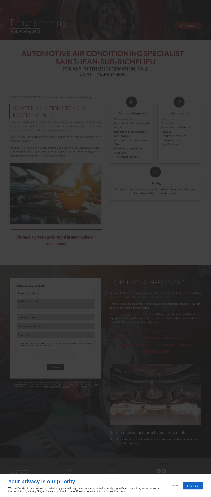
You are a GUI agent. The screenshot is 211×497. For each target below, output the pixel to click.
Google (110, 491)
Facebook (119, 491)
